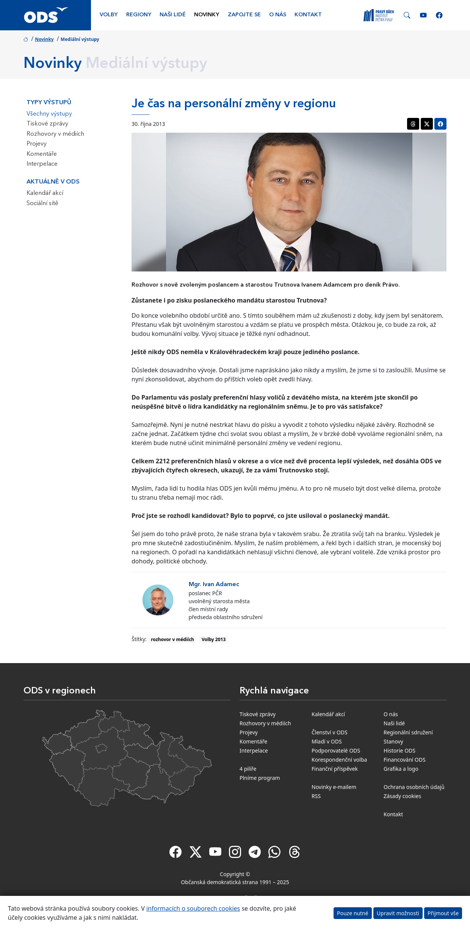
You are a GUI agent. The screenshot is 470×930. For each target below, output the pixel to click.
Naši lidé (173, 15)
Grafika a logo (401, 768)
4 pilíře (248, 768)
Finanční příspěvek (335, 768)
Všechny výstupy (49, 114)
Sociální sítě (42, 204)
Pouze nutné (352, 913)
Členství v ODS (330, 732)
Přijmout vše (443, 913)
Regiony (138, 15)
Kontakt (308, 15)
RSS (316, 796)
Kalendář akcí (45, 193)
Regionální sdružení (408, 732)
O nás (277, 15)
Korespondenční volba (339, 759)
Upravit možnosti (398, 913)
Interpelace (42, 164)
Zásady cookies (402, 796)
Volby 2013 (214, 639)
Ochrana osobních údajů (414, 786)
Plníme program (260, 777)
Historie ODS (399, 750)
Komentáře (42, 154)
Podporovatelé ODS (336, 750)
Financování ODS (405, 759)
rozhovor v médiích (172, 639)
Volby (109, 15)
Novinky (206, 15)
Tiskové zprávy (47, 124)
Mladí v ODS (327, 741)
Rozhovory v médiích (55, 134)
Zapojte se (244, 15)
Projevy (37, 144)
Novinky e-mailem (334, 786)
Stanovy (393, 741)
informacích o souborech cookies (193, 908)
